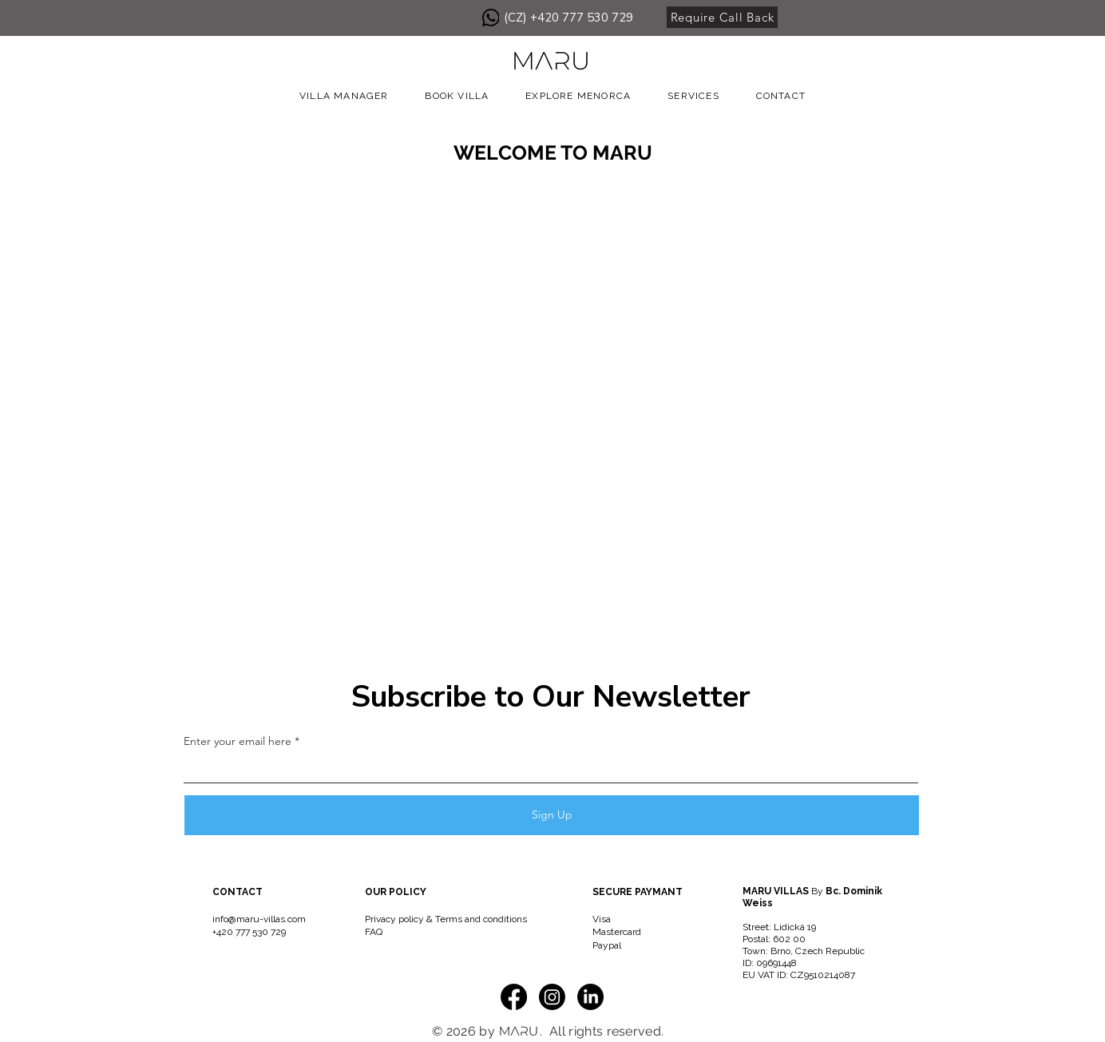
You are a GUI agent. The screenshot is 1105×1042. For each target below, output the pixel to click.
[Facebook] (514, 997)
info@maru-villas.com (259, 919)
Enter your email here (237, 741)
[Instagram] (552, 997)
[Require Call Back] (722, 17)
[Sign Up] (551, 815)
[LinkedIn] (590, 997)
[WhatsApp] (491, 17)
